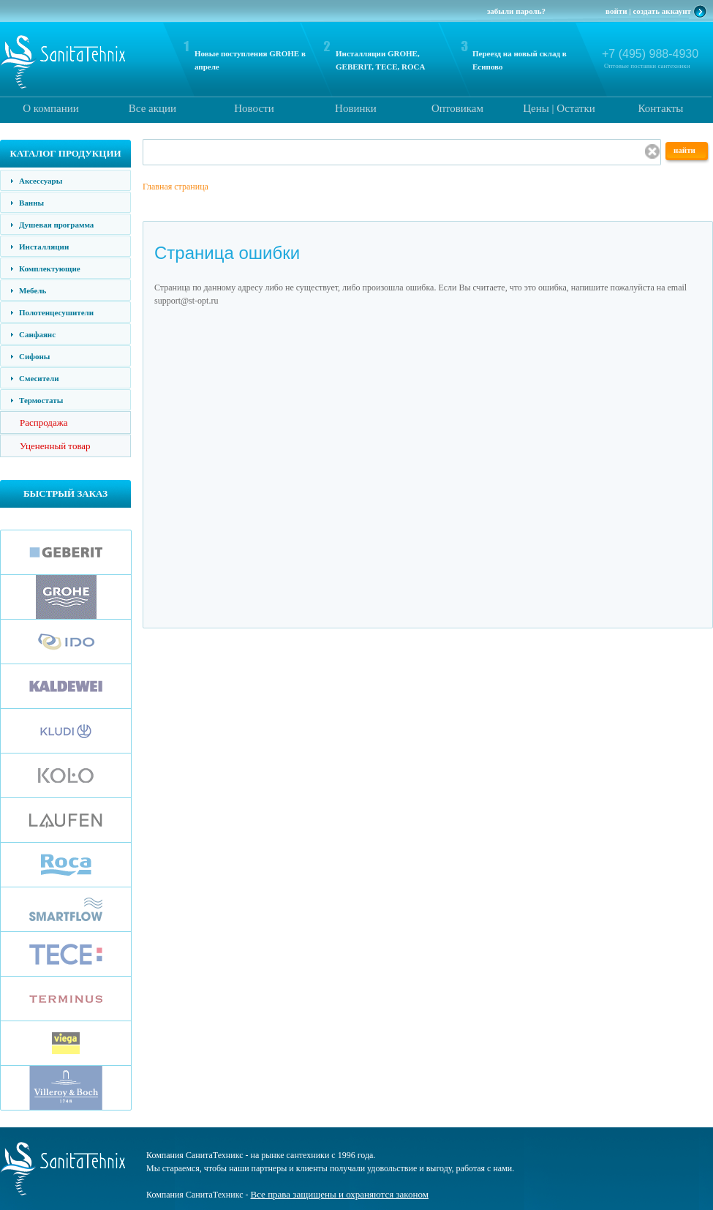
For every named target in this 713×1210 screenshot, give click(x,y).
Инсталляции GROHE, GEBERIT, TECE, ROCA (380, 60)
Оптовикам (457, 108)
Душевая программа (56, 224)
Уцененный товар (55, 445)
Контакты (661, 108)
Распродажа (44, 422)
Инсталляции (44, 246)
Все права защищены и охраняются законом (340, 1194)
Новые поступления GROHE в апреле (250, 60)
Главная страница (175, 186)
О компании (51, 108)
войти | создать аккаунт (648, 11)
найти (684, 150)
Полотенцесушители (56, 312)
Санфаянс (37, 334)
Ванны (31, 202)
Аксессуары (40, 180)
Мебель (32, 290)
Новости (253, 108)
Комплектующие (49, 268)
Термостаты (41, 400)
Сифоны (34, 356)
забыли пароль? (516, 11)
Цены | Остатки (559, 108)
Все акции (152, 108)
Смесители (39, 378)
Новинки (356, 108)
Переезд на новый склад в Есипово (519, 60)
